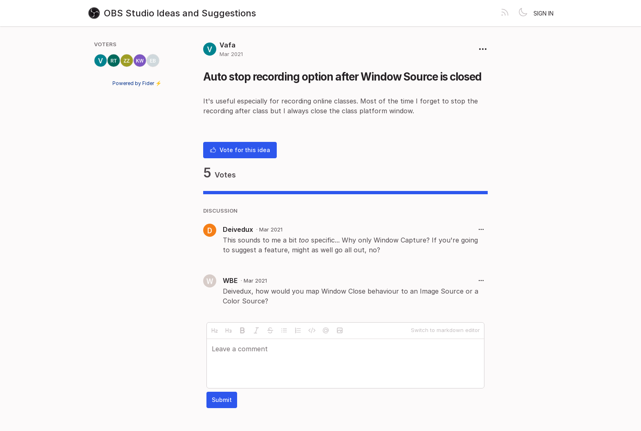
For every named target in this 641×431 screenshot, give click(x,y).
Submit (222, 399)
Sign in (543, 13)
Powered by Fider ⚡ (136, 83)
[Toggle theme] (522, 13)
